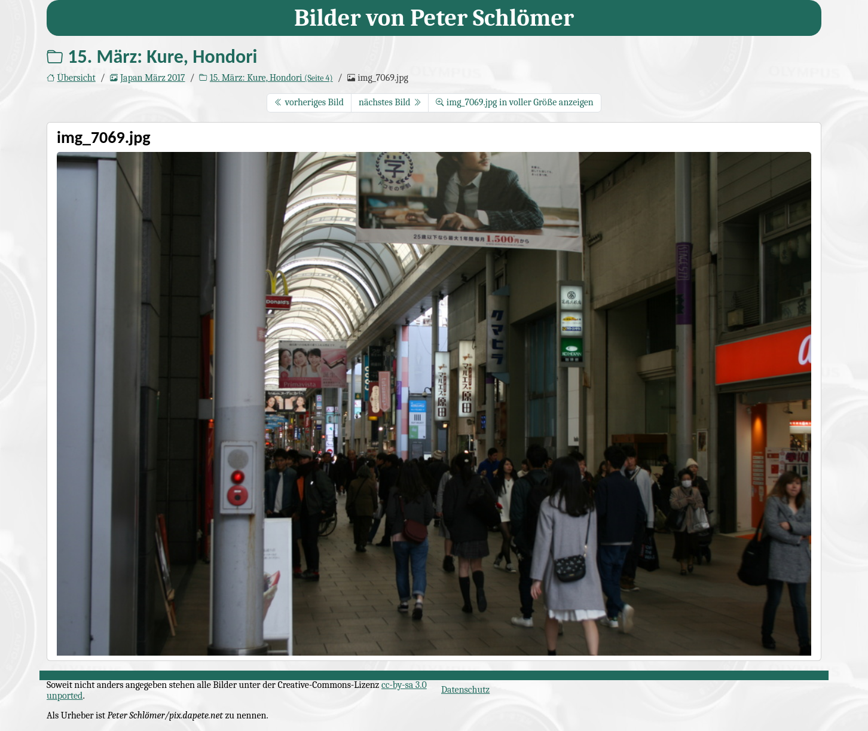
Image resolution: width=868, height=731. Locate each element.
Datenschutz (465, 689)
